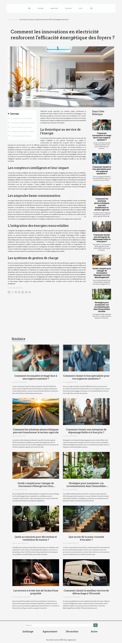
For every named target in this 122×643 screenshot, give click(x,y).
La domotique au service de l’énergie (21, 118)
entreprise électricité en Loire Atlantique (72, 217)
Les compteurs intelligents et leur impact (23, 123)
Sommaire (14, 113)
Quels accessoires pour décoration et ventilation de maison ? (36, 538)
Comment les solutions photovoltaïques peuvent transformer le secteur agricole (101, 204)
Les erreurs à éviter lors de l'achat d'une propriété (35, 592)
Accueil (10, 19)
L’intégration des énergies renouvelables (22, 131)
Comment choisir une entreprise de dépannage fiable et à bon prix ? (102, 238)
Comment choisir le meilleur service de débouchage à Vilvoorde (86, 592)
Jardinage (40, 8)
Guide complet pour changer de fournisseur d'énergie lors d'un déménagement (101, 272)
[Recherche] (58, 625)
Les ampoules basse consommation (21, 127)
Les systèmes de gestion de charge (21, 136)
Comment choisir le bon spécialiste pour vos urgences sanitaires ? (101, 170)
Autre (80, 8)
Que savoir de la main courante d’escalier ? (86, 538)
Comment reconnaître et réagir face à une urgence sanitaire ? (101, 136)
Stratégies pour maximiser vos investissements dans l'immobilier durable (102, 306)
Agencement (54, 8)
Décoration (68, 8)
